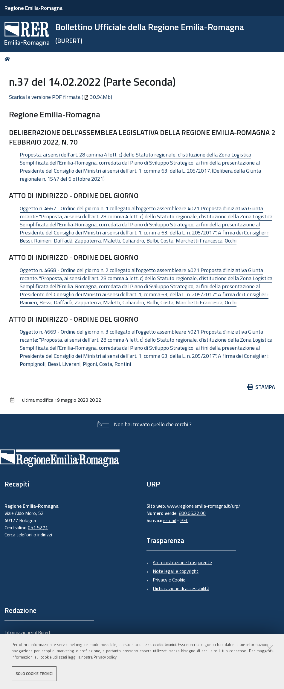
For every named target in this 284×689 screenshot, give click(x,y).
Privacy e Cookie (169, 579)
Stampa (261, 387)
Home (8, 59)
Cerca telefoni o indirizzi (28, 534)
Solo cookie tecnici (34, 673)
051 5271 (38, 527)
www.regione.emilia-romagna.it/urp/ (203, 506)
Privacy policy (105, 657)
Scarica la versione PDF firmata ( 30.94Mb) (60, 97)
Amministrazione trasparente (182, 562)
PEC (184, 520)
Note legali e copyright (176, 571)
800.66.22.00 (192, 513)
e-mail (169, 520)
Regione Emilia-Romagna (33, 8)
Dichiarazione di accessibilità (181, 588)
